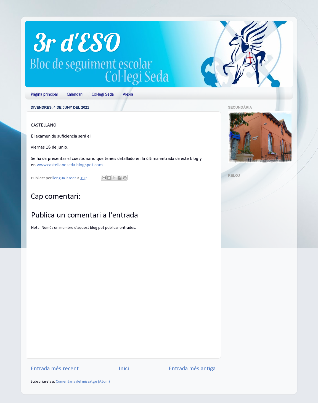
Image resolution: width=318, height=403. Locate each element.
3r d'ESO (76, 42)
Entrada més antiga (192, 369)
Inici (124, 369)
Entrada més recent (55, 369)
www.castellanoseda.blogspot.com (70, 165)
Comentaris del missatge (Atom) (83, 382)
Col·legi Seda (103, 94)
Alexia (128, 94)
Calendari (75, 94)
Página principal (44, 94)
